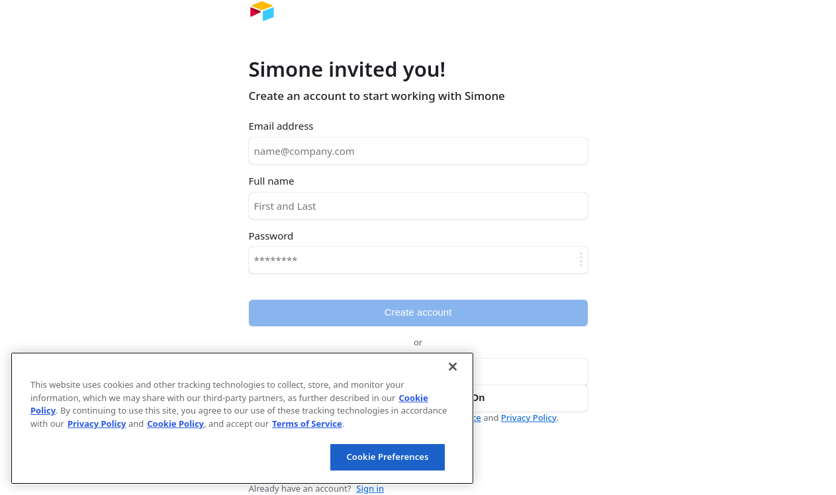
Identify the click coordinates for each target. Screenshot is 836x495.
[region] (242, 418)
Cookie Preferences (387, 457)
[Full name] (418, 206)
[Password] (418, 260)
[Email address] (418, 151)
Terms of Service (307, 423)
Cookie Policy (175, 423)
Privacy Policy (529, 418)
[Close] (452, 366)
